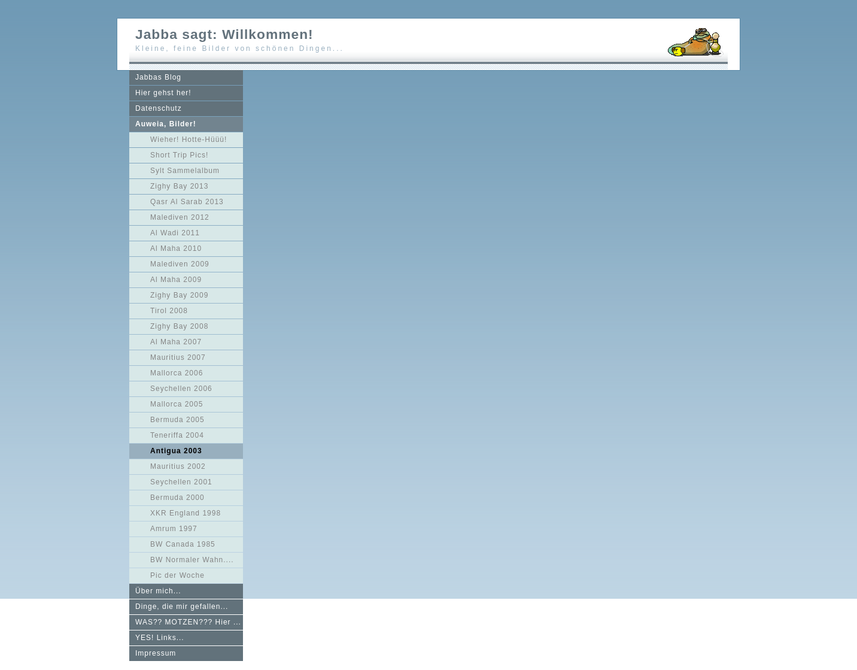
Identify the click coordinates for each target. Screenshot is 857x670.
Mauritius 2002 (178, 466)
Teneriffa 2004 (177, 435)
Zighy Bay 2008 (179, 326)
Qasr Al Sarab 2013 (187, 202)
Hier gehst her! (163, 93)
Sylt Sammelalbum (185, 170)
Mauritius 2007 (178, 357)
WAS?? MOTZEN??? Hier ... (188, 622)
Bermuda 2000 (177, 497)
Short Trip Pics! (179, 155)
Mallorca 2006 (176, 373)
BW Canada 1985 (182, 544)
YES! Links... (159, 637)
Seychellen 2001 (181, 482)
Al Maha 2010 (176, 248)
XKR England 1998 (185, 513)
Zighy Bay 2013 (179, 186)
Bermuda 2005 (177, 420)
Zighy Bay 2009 (179, 295)
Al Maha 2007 (176, 342)
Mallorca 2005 (176, 404)
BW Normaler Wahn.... (192, 560)
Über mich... (158, 591)
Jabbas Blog (158, 77)
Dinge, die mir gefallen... (181, 606)
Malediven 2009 (179, 264)
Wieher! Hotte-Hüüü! (188, 139)
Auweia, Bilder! (165, 124)
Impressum (155, 653)
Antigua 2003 (176, 451)
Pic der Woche (177, 575)
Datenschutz (158, 108)
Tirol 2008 (169, 311)
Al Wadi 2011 (175, 233)
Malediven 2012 (179, 217)
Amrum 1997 (173, 529)
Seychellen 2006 (181, 388)
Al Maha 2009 (176, 279)
